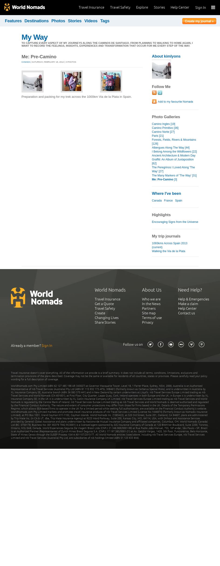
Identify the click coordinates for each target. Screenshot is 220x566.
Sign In (200, 8)
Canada (26, 62)
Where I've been (166, 193)
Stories (159, 7)
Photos (58, 21)
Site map (149, 313)
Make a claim (188, 304)
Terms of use (152, 318)
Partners (149, 308)
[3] (164, 179)
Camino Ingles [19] (163, 124)
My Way (35, 37)
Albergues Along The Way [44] (171, 147)
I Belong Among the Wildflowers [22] (174, 151)
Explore (142, 7)
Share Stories (105, 322)
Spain (178, 200)
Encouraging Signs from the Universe (175, 222)
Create (100, 313)
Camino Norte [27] (163, 131)
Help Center (180, 7)
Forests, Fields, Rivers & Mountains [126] (174, 141)
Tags (104, 21)
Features (13, 21)
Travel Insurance (91, 7)
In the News (151, 304)
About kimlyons (166, 56)
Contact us (186, 313)
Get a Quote (104, 304)
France (168, 200)
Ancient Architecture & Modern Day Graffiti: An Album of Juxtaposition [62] (174, 159)
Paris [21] (158, 135)
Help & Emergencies (193, 299)
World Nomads (24, 7)
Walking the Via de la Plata (168, 251)
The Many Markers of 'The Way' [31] (174, 175)
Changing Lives (106, 318)
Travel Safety (120, 7)
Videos (91, 21)
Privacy (147, 322)
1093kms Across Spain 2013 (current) (169, 245)
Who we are (151, 299)
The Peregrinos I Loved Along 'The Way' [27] (173, 169)
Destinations (36, 21)
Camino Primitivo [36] (165, 128)
